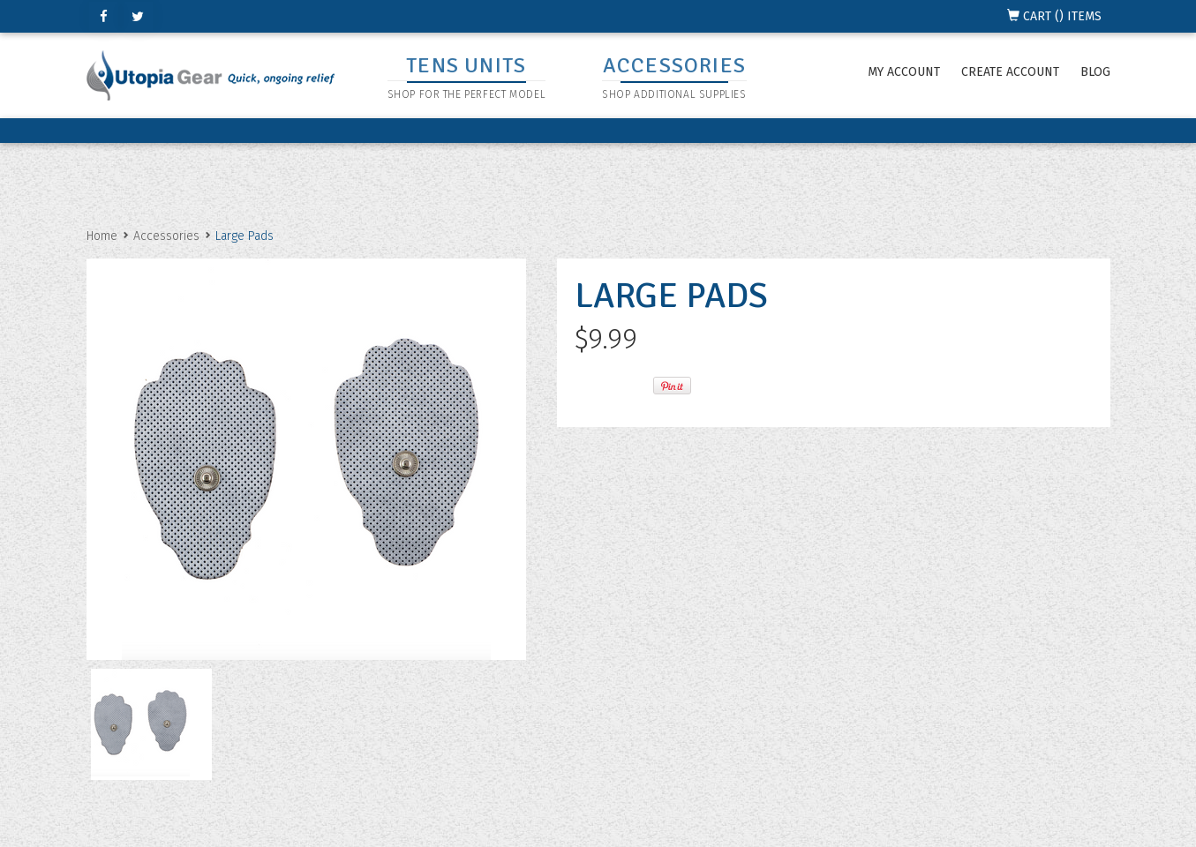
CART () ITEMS (1054, 16)
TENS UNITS (466, 65)
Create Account (1010, 71)
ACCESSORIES (674, 65)
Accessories (166, 236)
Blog (1095, 71)
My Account (904, 71)
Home (102, 236)
